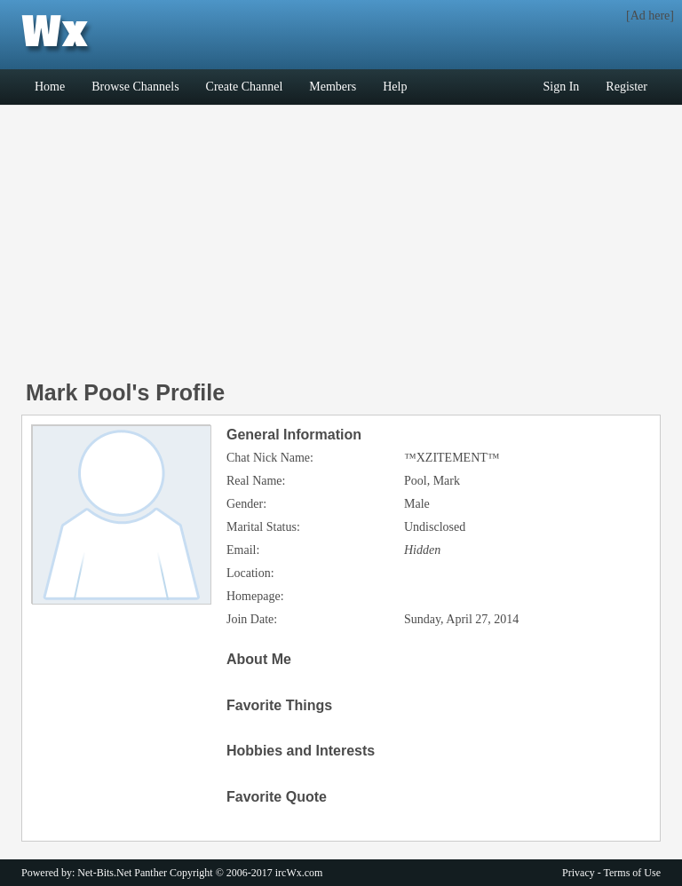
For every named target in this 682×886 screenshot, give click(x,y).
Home (50, 86)
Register (626, 86)
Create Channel (244, 86)
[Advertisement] (341, 247)
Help (395, 86)
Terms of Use (632, 872)
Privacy (578, 872)
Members (332, 86)
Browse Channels (134, 86)
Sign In (561, 86)
